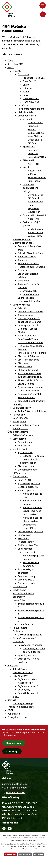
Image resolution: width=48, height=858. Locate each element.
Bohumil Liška (35, 201)
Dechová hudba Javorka (30, 311)
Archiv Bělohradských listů (32, 411)
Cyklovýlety (24, 689)
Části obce (23, 74)
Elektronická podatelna (30, 634)
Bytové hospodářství (29, 483)
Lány (25, 95)
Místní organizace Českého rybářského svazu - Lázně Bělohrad (30, 339)
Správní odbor (25, 452)
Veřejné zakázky (26, 579)
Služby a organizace (23, 242)
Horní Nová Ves (31, 102)
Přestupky (23, 538)
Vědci (26, 167)
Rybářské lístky (26, 542)
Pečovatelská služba (28, 263)
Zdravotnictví (25, 270)
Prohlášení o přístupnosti (20, 706)
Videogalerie (19, 421)
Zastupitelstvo (25, 442)
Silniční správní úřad (28, 545)
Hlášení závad (20, 473)
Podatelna (18, 631)
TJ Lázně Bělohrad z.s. (30, 377)
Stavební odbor (26, 466)
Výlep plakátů (30, 291)
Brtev (26, 91)
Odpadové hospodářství (30, 531)
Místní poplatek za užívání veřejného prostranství (32, 511)
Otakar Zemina (35, 122)
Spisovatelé (29, 146)
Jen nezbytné (25, 854)
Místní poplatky (26, 490)
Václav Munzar (35, 236)
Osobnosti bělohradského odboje (30, 188)
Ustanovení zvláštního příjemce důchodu (33, 556)
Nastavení (38, 854)
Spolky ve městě (21, 304)
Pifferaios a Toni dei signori (32, 352)
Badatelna (23, 280)
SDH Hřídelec (25, 366)
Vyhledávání (13, 713)
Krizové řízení (20, 586)
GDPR (10, 710)
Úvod (10, 60)
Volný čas (12, 665)
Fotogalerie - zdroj (17, 717)
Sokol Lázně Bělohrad (29, 373)
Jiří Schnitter (35, 143)
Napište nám (13, 743)
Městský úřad (20, 449)
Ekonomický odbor (28, 469)
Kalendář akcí (20, 669)
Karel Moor (33, 163)
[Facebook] (4, 828)
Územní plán (19, 600)
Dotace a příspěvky (28, 487)
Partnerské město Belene (31, 108)
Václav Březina (36, 133)
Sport (16, 696)
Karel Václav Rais (37, 157)
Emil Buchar (34, 181)
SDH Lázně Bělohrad (29, 356)
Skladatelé (28, 160)
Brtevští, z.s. (24, 308)
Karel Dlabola (35, 136)
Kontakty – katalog (23, 703)
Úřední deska (19, 590)
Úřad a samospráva (17, 432)
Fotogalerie (19, 414)
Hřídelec (27, 88)
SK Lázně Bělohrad (28, 370)
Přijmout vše (10, 854)
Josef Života (35, 139)
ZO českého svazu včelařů (31, 401)
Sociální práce (25, 548)
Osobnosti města (27, 115)
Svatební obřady (26, 576)
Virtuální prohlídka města (26, 425)
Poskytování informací (30, 645)
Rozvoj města (20, 627)
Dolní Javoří (29, 81)
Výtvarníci (28, 119)
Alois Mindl (33, 218)
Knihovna (22, 260)
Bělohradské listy (22, 407)
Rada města (24, 445)
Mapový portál (20, 428)
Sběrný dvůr (24, 535)
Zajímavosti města (28, 679)
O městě (17, 71)
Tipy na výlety (20, 676)
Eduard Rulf (34, 212)
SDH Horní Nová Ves (28, 359)
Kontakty (11, 751)
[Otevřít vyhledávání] (43, 14)
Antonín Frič (34, 170)
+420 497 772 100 (15, 792)
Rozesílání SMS (15, 64)
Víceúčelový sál (31, 294)
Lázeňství (23, 105)
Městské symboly (22, 239)
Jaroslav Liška (35, 194)
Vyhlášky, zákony (27, 655)
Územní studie (25, 624)
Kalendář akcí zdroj (23, 672)
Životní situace (20, 476)
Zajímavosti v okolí (28, 686)
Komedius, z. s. (25, 315)
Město (10, 67)
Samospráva (19, 438)
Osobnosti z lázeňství (34, 215)
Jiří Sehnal (33, 198)
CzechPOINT (24, 480)
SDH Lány (23, 363)
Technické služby (27, 256)
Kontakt (11, 700)
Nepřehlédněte (20, 418)
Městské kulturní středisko (31, 267)
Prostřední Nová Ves (34, 78)
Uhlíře (26, 84)
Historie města (25, 112)
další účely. (33, 840)
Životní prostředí (26, 583)
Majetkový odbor (27, 462)
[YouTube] (10, 828)
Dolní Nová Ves (31, 98)
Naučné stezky (25, 682)
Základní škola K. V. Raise (31, 253)
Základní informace (23, 435)
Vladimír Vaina (35, 229)
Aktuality (17, 404)
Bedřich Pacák (35, 232)
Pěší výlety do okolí (28, 693)
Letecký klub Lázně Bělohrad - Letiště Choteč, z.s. (28, 329)
